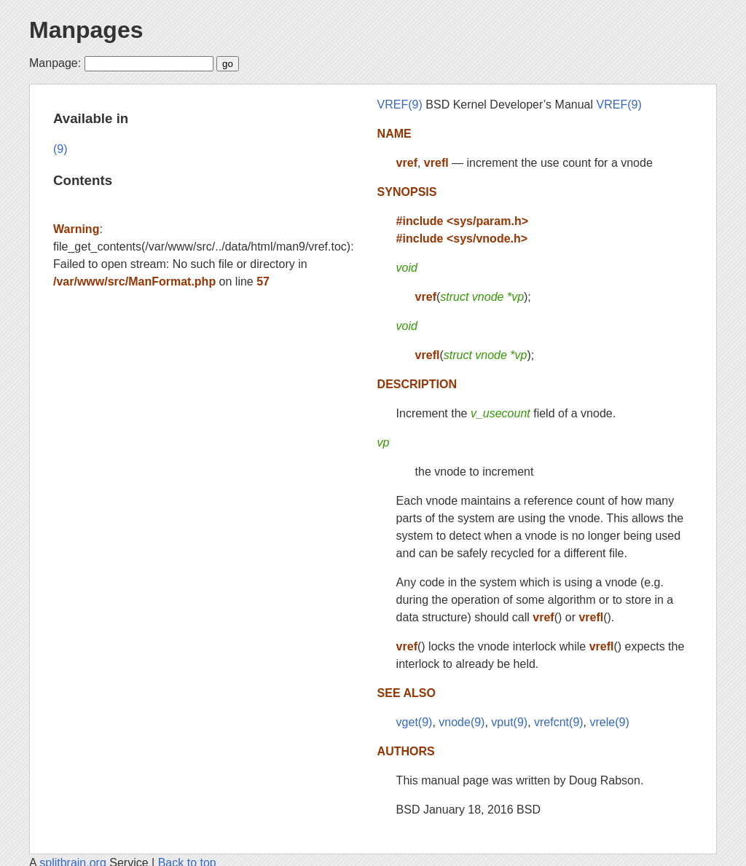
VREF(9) (400, 104)
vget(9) (414, 722)
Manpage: (55, 63)
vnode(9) (461, 722)
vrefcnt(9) (559, 722)
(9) (60, 149)
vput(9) (509, 722)
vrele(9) (609, 722)
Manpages (86, 30)
